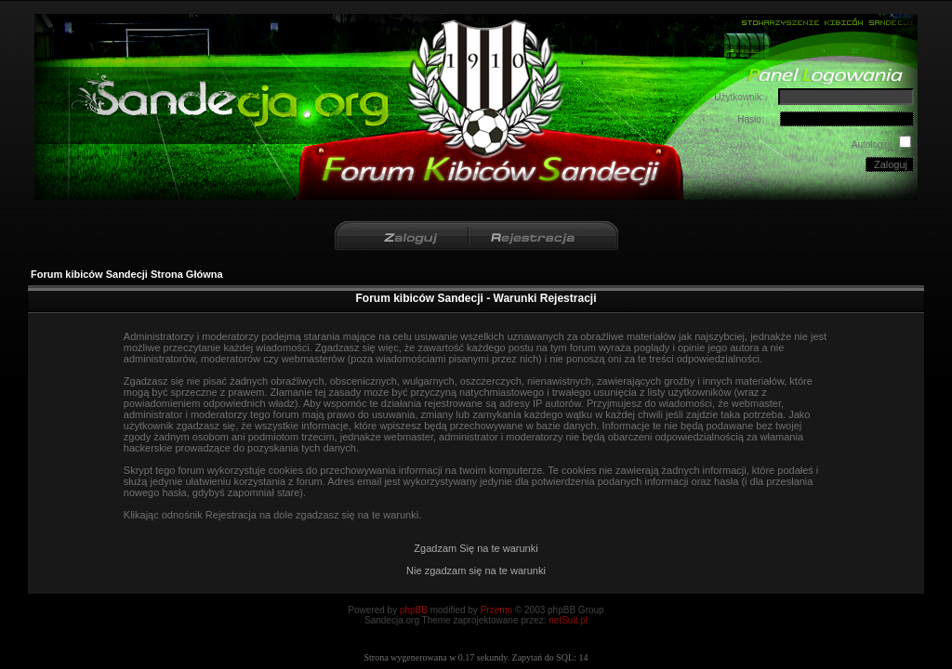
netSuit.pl (568, 620)
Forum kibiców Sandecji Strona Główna (127, 274)
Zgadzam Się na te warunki (475, 548)
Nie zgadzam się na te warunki (476, 570)
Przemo (496, 610)
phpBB (414, 610)
